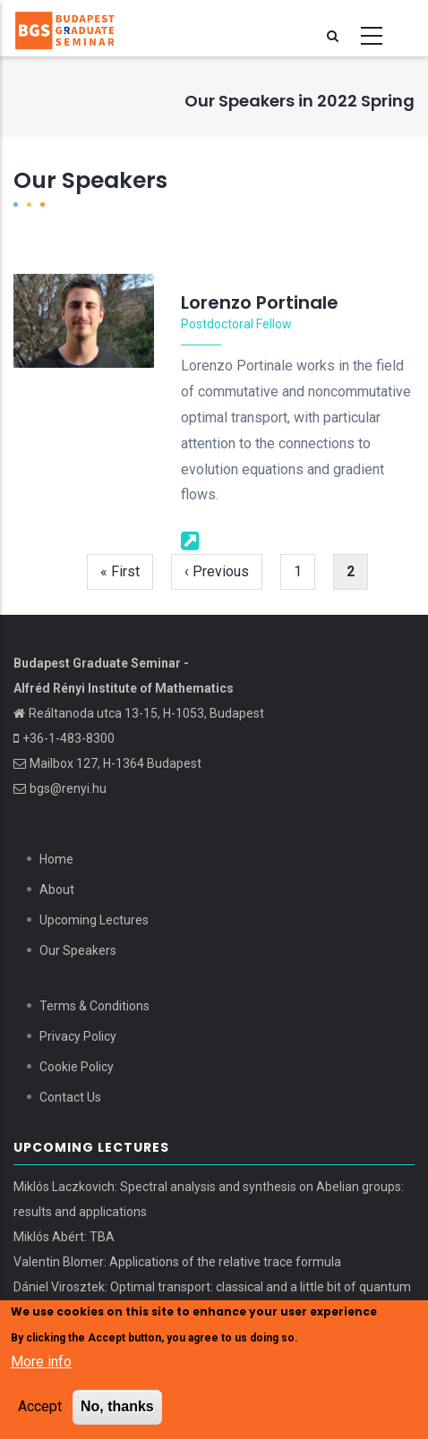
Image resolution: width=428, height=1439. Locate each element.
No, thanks (117, 1409)
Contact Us (70, 1097)
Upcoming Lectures (94, 920)
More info (41, 1364)
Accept (40, 1409)
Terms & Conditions (94, 1006)
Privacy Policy (77, 1036)
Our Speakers (77, 950)
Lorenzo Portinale (259, 302)
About (56, 889)
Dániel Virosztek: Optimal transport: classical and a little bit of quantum (212, 1287)
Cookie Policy (76, 1067)
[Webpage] (190, 539)
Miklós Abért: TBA (64, 1237)
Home (56, 859)
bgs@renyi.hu (68, 788)
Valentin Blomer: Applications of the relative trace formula (177, 1262)
